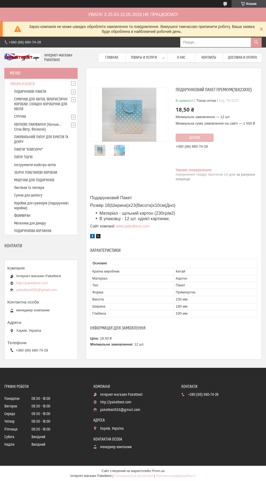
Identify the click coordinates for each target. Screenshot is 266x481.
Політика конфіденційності (176, 476)
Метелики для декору (30, 223)
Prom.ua (158, 471)
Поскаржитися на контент (133, 476)
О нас (181, 57)
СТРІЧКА (20, 117)
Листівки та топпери (29, 188)
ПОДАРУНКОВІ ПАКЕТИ (30, 92)
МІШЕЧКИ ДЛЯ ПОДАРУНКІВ (34, 180)
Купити (194, 138)
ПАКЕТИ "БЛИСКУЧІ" (28, 149)
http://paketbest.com (32, 283)
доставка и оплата (242, 57)
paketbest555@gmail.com (36, 290)
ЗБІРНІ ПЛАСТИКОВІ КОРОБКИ (35, 172)
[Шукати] (256, 42)
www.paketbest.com (133, 226)
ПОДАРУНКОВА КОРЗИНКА (32, 231)
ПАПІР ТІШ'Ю (23, 157)
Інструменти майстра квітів (35, 165)
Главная (111, 57)
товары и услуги (22, 83)
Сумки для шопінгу (28, 195)
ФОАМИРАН (22, 216)
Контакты (208, 57)
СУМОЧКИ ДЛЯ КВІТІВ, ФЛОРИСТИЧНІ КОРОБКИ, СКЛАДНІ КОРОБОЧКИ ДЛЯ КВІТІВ (41, 104)
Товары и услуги (144, 57)
